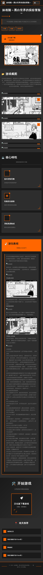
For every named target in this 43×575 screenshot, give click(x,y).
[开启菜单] (36, 2)
